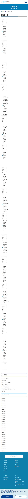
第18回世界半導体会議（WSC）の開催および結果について (5, 247)
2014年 (3, 421)
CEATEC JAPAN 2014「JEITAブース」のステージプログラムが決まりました (5, 134)
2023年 (3, 402)
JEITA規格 (17, 466)
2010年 (3, 430)
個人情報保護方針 (18, 479)
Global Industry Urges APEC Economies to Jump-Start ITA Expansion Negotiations (6, 296)
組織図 (4, 464)
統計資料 (4, 380)
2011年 (3, 428)
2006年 (3, 438)
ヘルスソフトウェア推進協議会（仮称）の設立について (4, 319)
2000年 (3, 451)
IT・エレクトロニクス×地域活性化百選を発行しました (5, 76)
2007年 (3, 436)
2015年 (3, 419)
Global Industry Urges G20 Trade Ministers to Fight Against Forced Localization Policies (5, 204)
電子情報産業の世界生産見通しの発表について (4, 31)
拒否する (20, 496)
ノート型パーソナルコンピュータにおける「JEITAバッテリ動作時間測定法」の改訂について (5, 350)
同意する (7, 496)
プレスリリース (5, 378)
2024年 (3, 400)
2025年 (3, 398)
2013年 (3, 423)
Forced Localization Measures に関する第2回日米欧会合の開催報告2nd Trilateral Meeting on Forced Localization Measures (5, 105)
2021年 (3, 407)
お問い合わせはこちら (14, 456)
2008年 (3, 434)
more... (5, 363)
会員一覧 (5, 468)
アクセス (16, 475)
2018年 (3, 413)
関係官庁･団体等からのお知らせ (8, 389)
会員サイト (5, 479)
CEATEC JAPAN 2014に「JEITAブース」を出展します (5, 180)
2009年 (3, 432)
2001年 (3, 449)
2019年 (3, 411)
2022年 (3, 405)
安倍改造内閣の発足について (4, 155)
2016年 (3, 417)
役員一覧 (5, 466)
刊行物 (3, 391)
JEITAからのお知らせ (6, 382)
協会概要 (5, 462)
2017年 (3, 415)
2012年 (3, 425)
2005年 (3, 440)
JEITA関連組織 (5, 386)
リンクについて (18, 477)
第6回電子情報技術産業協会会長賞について (5, 225)
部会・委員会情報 (5, 384)
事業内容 (16, 460)
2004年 (3, 442)
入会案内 (5, 470)
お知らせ (4, 11)
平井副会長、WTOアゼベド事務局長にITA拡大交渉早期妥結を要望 (4, 274)
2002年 (3, 446)
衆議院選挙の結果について (4, 51)
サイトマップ (5, 475)
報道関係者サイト (6, 477)
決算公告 (5, 471)
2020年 (3, 409)
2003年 (3, 444)
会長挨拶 (5, 460)
